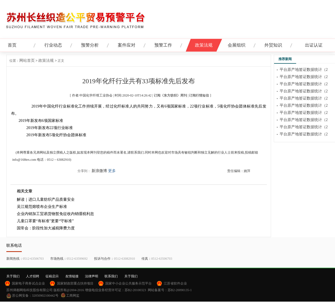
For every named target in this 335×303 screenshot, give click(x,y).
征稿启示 (52, 276)
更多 (112, 171)
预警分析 (90, 45)
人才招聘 (32, 276)
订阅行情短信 (199, 95)
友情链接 (72, 276)
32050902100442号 (45, 295)
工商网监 (72, 295)
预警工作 (163, 45)
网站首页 (27, 60)
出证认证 (314, 45)
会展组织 (236, 45)
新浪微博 (99, 171)
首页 (12, 45)
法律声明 (91, 276)
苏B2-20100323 (135, 290)
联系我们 (111, 276)
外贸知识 (273, 45)
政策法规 (204, 45)
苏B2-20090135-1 (180, 290)
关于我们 (13, 276)
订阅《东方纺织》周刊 (170, 95)
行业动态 (53, 45)
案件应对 (126, 45)
